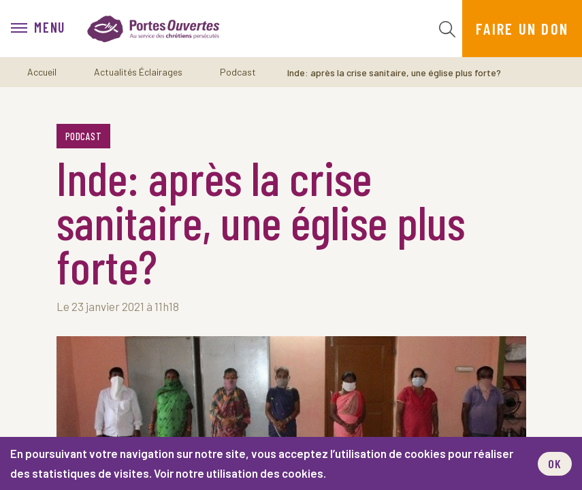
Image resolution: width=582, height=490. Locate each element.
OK (555, 463)
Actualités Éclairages (138, 72)
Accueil (41, 72)
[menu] (38, 28)
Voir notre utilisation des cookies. (240, 473)
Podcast (238, 72)
